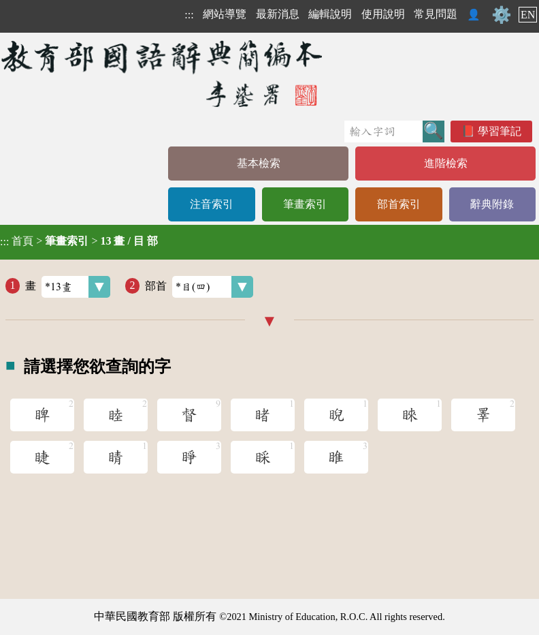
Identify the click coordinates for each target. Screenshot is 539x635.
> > (79, 241)
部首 (199, 287)
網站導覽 (224, 14)
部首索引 (399, 204)
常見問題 (435, 14)
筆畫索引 (305, 204)
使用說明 (383, 14)
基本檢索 (258, 163)
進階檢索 (446, 163)
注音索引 (211, 204)
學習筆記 (499, 131)
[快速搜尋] (383, 131)
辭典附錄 (492, 204)
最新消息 (277, 14)
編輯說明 (330, 14)
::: (188, 14)
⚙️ (501, 15)
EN (528, 14)
